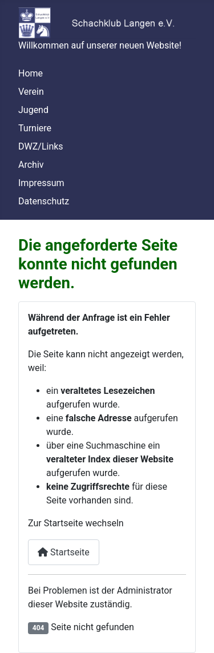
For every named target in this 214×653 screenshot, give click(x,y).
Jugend (33, 109)
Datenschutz (43, 201)
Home (30, 73)
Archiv (31, 164)
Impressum (41, 183)
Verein (31, 91)
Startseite (64, 552)
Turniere (34, 128)
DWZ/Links (40, 146)
